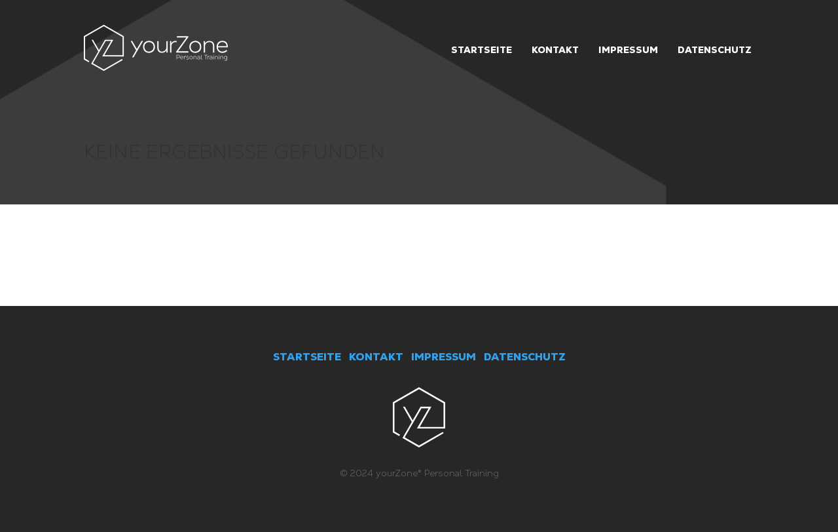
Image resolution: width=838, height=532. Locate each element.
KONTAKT (376, 357)
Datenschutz (715, 50)
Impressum (628, 50)
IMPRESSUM (443, 357)
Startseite (481, 50)
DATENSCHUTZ (525, 357)
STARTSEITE (307, 357)
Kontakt (555, 50)
